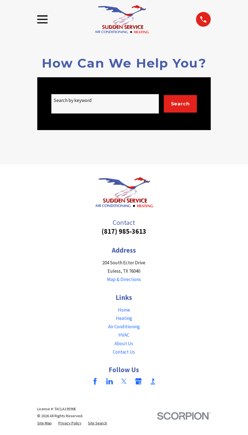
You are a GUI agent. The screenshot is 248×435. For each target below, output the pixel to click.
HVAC (123, 335)
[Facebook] (95, 381)
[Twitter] (124, 381)
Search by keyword (73, 100)
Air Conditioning (124, 327)
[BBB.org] (153, 381)
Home (124, 310)
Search (180, 103)
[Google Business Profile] (138, 381)
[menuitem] (44, 423)
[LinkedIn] (109, 381)
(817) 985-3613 (123, 231)
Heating (124, 318)
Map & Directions (124, 279)
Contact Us (124, 352)
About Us (124, 343)
